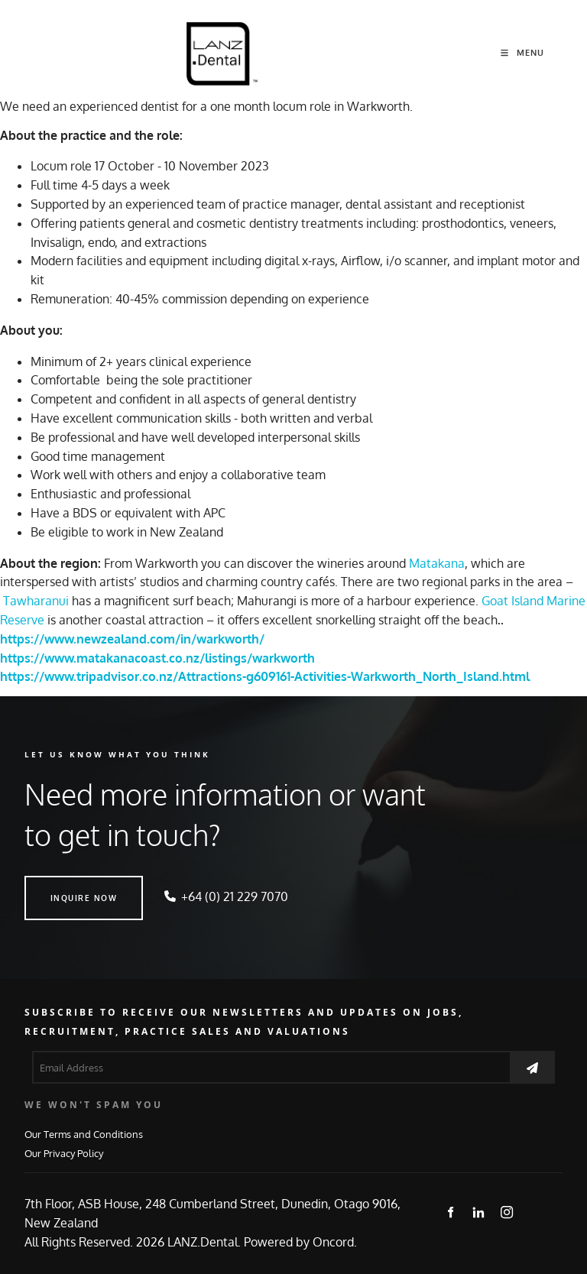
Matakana (437, 563)
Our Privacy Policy (63, 1152)
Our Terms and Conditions (83, 1133)
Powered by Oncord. (300, 1242)
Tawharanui (36, 600)
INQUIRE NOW (58, 885)
